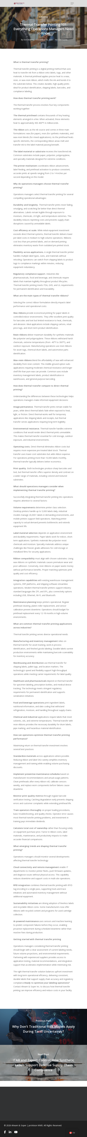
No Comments (61, 39)
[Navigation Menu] (72, 3)
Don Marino (29, 39)
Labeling (43, 16)
